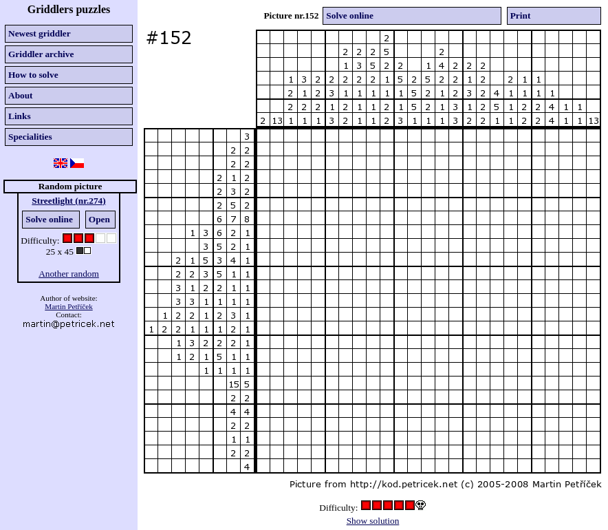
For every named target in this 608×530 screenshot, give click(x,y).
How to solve (33, 75)
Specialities (30, 136)
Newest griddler (39, 33)
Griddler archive (41, 54)
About (20, 95)
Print (520, 15)
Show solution (373, 521)
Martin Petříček (68, 306)
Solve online (49, 219)
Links (19, 116)
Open (99, 219)
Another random (69, 273)
